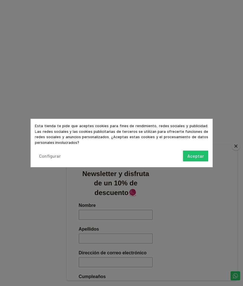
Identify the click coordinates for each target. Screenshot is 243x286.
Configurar (50, 156)
